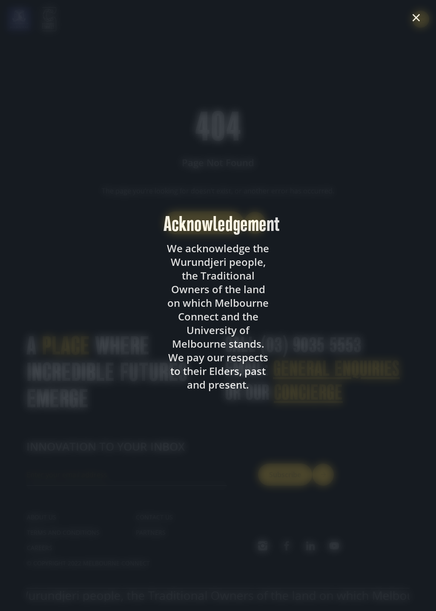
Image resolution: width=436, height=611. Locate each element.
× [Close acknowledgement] (416, 17)
